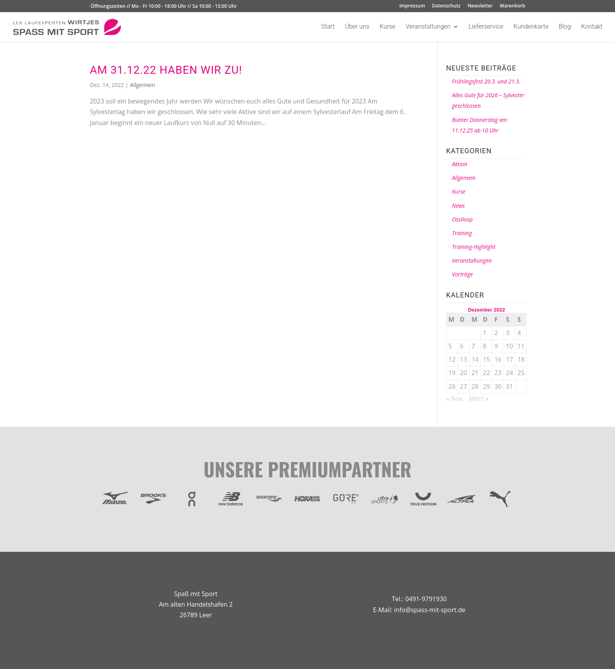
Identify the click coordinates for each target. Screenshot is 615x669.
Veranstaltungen (428, 27)
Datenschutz (446, 6)
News (458, 205)
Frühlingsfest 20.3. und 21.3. (486, 81)
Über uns (357, 27)
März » (478, 398)
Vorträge (462, 274)
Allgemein (142, 85)
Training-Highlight (473, 246)
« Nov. (455, 398)
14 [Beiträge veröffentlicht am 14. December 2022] (475, 359)
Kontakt (591, 27)
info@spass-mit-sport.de (430, 610)
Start (328, 27)
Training (462, 233)
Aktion (459, 164)
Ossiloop (462, 219)
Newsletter (480, 6)
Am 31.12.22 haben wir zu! (166, 69)
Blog (565, 27)
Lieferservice (486, 27)
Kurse (387, 27)
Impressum (412, 6)
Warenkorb (512, 6)
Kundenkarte (530, 27)
